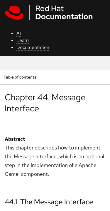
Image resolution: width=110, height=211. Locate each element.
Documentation (32, 47)
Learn (22, 40)
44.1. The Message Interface (49, 201)
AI (18, 33)
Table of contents (19, 77)
